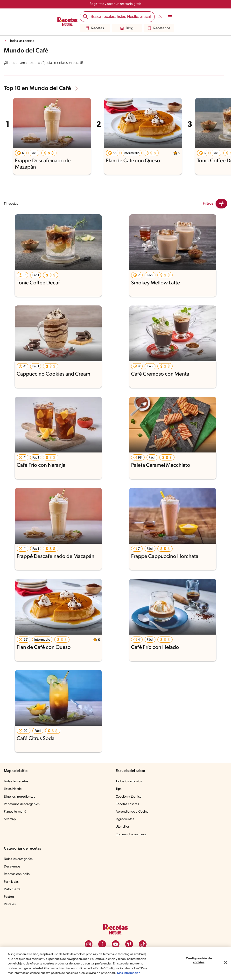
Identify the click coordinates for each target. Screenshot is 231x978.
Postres (9, 897)
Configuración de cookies (199, 960)
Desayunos (12, 866)
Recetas (95, 28)
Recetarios (159, 28)
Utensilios (123, 827)
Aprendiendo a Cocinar (133, 812)
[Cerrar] (225, 962)
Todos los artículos (129, 781)
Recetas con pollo (17, 874)
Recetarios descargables (22, 804)
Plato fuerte (12, 889)
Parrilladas (11, 882)
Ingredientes (125, 819)
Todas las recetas (22, 41)
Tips (118, 789)
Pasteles (10, 904)
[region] (115, 962)
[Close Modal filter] (221, 203)
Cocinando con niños (131, 834)
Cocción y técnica (128, 797)
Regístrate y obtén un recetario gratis (115, 4)
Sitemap (10, 819)
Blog (126, 28)
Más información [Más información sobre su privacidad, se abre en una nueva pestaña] (128, 973)
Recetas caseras (127, 804)
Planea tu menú (15, 812)
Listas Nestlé (13, 789)
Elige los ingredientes (19, 797)
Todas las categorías (18, 859)
